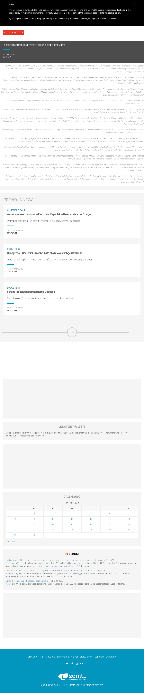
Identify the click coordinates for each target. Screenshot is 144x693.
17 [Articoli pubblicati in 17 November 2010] (53, 524)
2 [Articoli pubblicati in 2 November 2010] (34, 514)
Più (72, 332)
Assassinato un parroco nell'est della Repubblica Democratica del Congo (49, 214)
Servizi (74, 656)
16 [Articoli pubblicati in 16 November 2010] (34, 524)
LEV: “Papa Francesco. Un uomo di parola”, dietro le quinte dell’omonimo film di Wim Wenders (47, 570)
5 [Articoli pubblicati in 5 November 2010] (91, 514)
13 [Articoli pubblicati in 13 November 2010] (110, 519)
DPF (42, 656)
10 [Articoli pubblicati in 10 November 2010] (53, 519)
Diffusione (50, 656)
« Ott (7, 541)
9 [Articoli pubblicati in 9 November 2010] (34, 519)
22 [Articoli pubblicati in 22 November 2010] (15, 530)
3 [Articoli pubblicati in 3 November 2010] (53, 514)
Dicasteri (13, 249)
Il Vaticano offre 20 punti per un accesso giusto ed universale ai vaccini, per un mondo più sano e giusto (51, 560)
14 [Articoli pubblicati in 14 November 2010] (129, 519)
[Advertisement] (72, 360)
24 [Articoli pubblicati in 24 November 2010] (53, 530)
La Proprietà (63, 656)
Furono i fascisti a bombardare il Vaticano (31, 291)
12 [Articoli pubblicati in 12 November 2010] (91, 519)
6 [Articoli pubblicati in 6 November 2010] (109, 514)
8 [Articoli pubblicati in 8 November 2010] (15, 519)
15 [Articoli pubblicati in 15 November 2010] (15, 524)
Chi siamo (33, 656)
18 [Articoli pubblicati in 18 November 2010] (72, 524)
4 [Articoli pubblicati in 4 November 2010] (72, 514)
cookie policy (114, 13)
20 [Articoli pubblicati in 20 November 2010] (110, 524)
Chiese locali (16, 210)
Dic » (13, 541)
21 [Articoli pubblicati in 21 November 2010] (129, 524)
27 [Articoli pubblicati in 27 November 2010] (110, 530)
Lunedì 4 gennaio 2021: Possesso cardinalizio (26, 581)
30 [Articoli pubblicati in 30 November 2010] (34, 535)
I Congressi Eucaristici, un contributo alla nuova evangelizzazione (44, 253)
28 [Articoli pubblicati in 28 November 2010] (129, 530)
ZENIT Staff (8, 57)
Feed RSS (73, 554)
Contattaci (111, 656)
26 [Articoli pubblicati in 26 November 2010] (91, 530)
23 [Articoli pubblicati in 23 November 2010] (34, 530)
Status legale (86, 656)
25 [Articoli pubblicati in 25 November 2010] (72, 530)
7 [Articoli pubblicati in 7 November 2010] (128, 514)
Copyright (99, 656)
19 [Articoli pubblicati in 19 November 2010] (91, 524)
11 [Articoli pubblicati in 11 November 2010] (72, 519)
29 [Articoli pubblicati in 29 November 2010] (15, 535)
